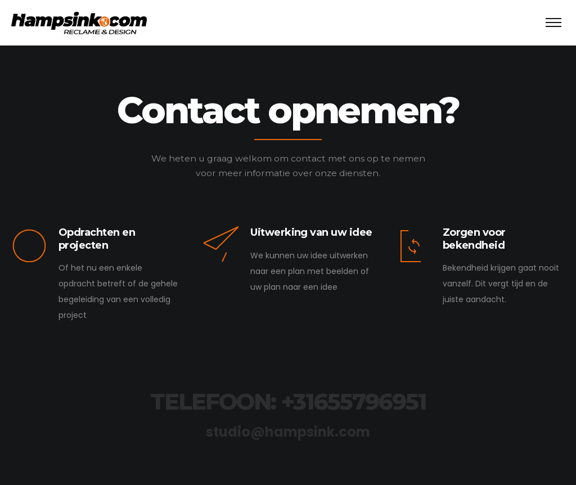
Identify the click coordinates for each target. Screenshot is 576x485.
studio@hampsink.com (288, 432)
